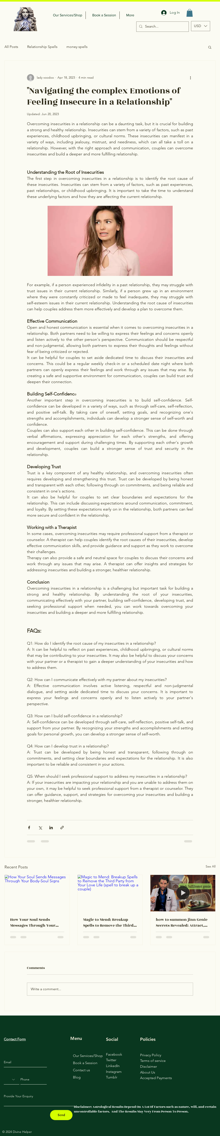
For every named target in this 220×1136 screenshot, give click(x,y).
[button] (189, 13)
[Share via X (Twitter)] (40, 827)
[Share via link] (62, 827)
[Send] (61, 1115)
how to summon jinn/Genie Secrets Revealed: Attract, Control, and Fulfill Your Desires (181, 922)
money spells (77, 47)
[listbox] (200, 26)
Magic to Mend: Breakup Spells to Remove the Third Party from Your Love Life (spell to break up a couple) (108, 922)
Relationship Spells (42, 47)
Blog (77, 1077)
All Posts (11, 47)
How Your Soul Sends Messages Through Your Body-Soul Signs (32, 922)
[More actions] (190, 77)
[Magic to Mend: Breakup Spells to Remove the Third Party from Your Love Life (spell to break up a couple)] (110, 893)
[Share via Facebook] (29, 827)
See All (211, 866)
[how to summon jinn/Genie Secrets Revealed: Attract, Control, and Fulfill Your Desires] (182, 893)
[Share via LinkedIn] (51, 827)
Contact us (81, 1070)
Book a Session (85, 1063)
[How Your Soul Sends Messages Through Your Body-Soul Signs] (37, 893)
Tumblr (111, 1077)
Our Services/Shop (88, 1056)
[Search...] (162, 27)
